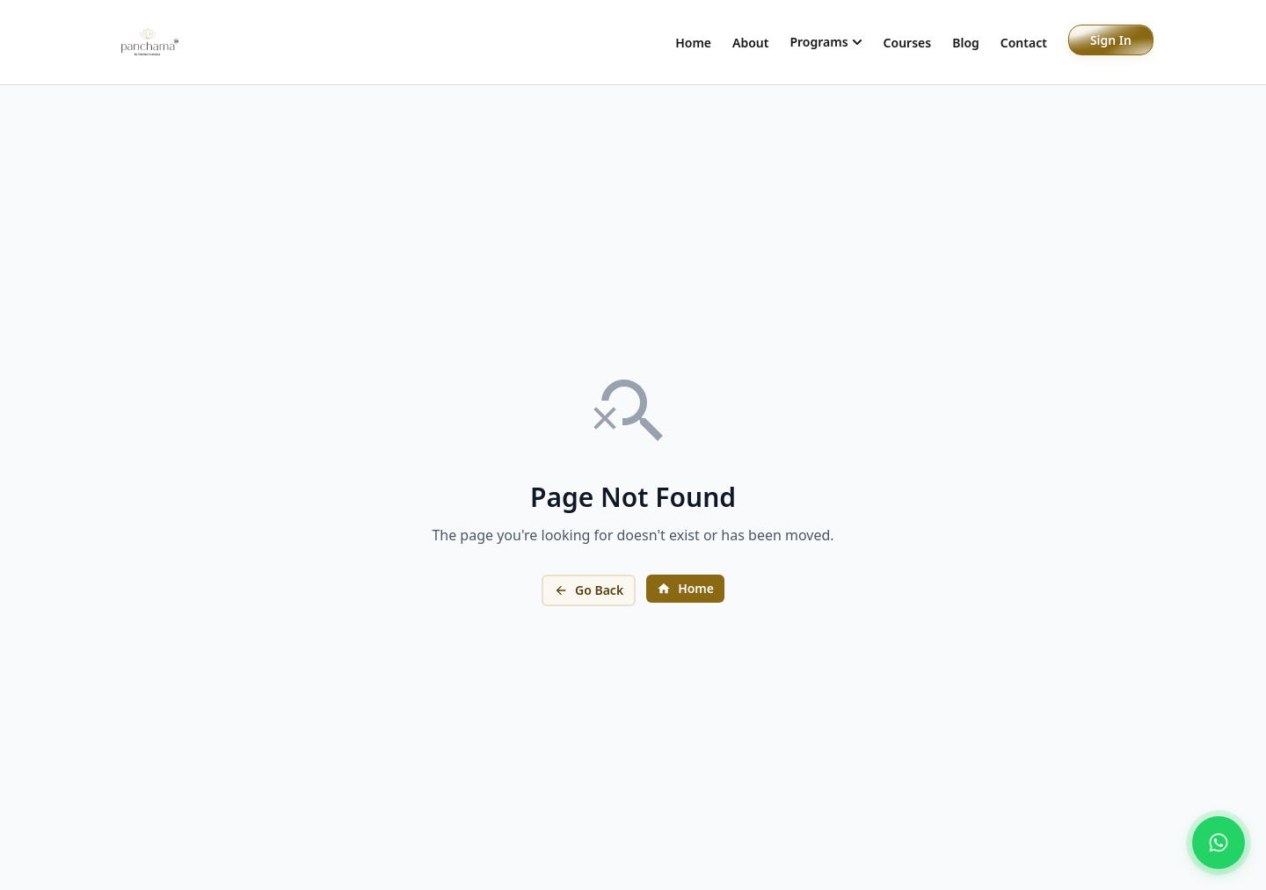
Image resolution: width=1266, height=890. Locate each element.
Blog (965, 42)
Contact (1023, 42)
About (750, 42)
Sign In (1110, 40)
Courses (908, 42)
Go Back (588, 590)
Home (693, 42)
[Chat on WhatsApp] (1218, 842)
